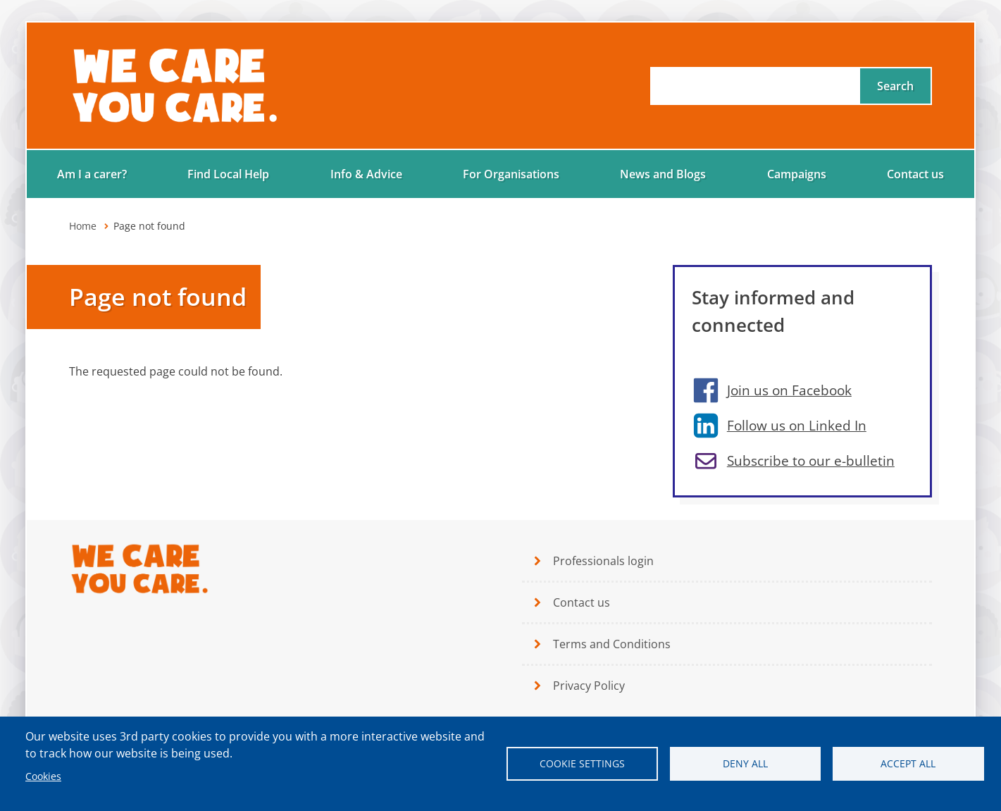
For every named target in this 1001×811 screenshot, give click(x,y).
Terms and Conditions (612, 644)
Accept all (908, 763)
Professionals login (603, 561)
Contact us (915, 174)
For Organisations (511, 174)
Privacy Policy (589, 685)
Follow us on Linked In (796, 425)
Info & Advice (366, 174)
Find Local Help (228, 174)
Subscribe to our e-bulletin (811, 460)
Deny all (745, 763)
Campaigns (796, 174)
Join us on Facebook (789, 390)
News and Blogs (663, 174)
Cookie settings (582, 763)
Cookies (43, 776)
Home (83, 226)
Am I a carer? (92, 174)
